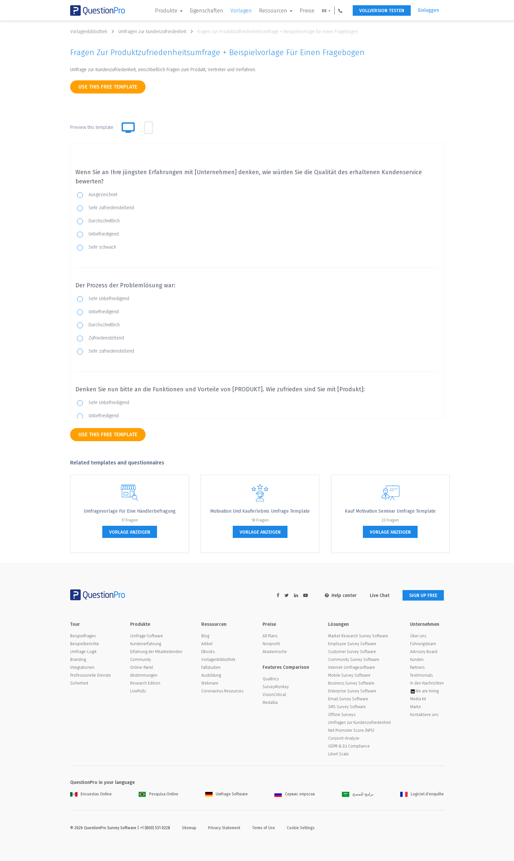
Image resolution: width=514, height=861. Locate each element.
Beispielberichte (84, 644)
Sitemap (189, 828)
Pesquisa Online (158, 794)
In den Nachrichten (427, 683)
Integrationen (82, 667)
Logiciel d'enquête (422, 794)
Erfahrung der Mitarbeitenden (156, 651)
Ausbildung (211, 675)
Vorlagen (241, 11)
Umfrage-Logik (83, 651)
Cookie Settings (301, 828)
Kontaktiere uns (424, 714)
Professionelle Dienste (90, 675)
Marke (415, 707)
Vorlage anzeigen (129, 532)
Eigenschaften (206, 11)
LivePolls (138, 691)
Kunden (417, 659)
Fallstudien (211, 667)
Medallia (270, 702)
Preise (307, 11)
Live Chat (379, 595)
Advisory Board (423, 651)
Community (140, 659)
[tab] (148, 127)
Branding (78, 659)
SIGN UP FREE (423, 595)
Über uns (418, 636)
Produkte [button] (167, 11)
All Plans (270, 636)
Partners (417, 667)
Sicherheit (79, 683)
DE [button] (324, 11)
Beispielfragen (83, 636)
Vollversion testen (381, 10)
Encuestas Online (91, 794)
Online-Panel (141, 667)
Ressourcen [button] (273, 11)
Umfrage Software (226, 794)
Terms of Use (263, 828)
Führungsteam (423, 644)
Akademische (275, 651)
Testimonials (421, 675)
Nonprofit (271, 644)
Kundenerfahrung (145, 644)
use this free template (107, 87)
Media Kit (418, 699)
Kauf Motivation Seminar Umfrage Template (390, 511)
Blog (205, 636)
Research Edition (145, 683)
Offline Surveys (341, 714)
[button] (340, 10)
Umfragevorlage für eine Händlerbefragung (130, 511)
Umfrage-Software (146, 636)
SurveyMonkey (276, 687)
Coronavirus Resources (222, 691)
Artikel (206, 644)
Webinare (209, 683)
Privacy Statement (224, 828)
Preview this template (91, 127)
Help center (341, 595)
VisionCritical (274, 694)
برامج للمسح (357, 794)
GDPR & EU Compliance (349, 746)
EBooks (208, 651)
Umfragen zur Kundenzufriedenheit (157, 31)
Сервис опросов (294, 794)
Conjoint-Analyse (343, 738)
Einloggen (428, 10)
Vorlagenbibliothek (93, 31)
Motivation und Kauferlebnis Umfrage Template (260, 511)
